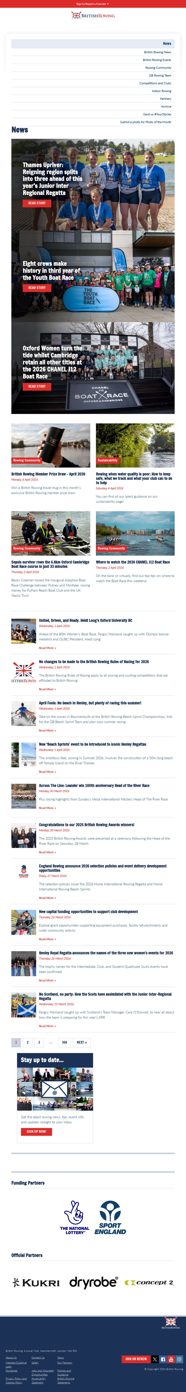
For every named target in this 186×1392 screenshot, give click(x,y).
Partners (165, 98)
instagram (179, 1359)
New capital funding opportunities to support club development (88, 912)
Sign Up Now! (36, 1132)
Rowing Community (158, 67)
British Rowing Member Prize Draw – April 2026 (48, 474)
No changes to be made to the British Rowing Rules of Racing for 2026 (94, 662)
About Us (11, 1357)
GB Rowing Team (160, 75)
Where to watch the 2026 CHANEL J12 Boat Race (133, 562)
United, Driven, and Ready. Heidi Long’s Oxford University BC (85, 621)
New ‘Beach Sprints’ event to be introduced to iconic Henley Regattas (92, 744)
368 (64, 1042)
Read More (46, 648)
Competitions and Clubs (155, 83)
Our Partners (64, 1362)
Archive (166, 106)
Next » (82, 1042)
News (167, 44)
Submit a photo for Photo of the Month (145, 122)
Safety (35, 1362)
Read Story (37, 203)
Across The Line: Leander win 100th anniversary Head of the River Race (94, 786)
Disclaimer (12, 1370)
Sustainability (107, 460)
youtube (171, 1359)
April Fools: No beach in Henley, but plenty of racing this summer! (90, 703)
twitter (155, 1359)
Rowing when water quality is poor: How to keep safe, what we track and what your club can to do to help (134, 478)
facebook (163, 1359)
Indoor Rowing (161, 91)
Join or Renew (136, 1359)
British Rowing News (157, 52)
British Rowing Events (157, 60)
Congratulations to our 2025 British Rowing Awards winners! (86, 825)
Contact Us (38, 1357)
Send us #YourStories (157, 114)
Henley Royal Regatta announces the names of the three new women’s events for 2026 (106, 953)
